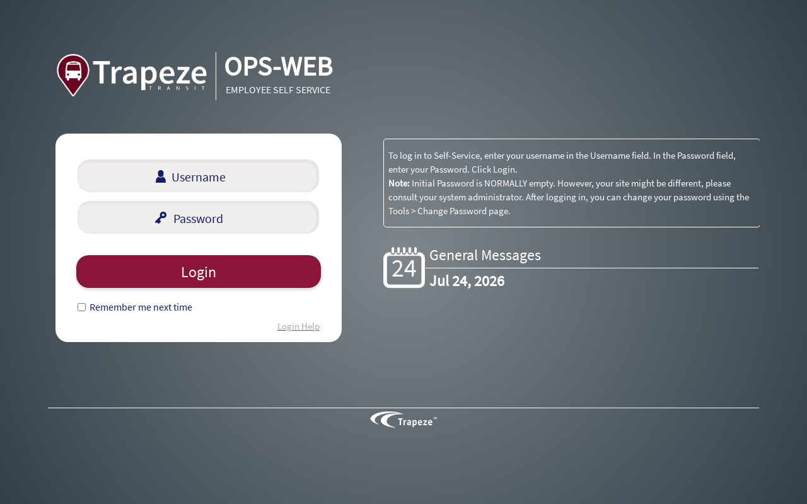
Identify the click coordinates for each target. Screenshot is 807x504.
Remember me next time (141, 307)
